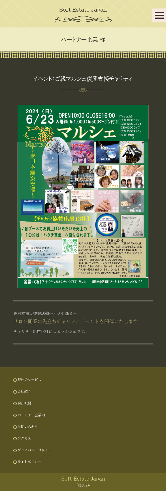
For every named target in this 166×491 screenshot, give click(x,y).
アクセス (24, 438)
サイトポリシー (29, 461)
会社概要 (24, 402)
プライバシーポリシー (35, 449)
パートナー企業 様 (32, 414)
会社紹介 (24, 391)
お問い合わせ (28, 426)
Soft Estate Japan (83, 9)
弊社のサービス (29, 379)
